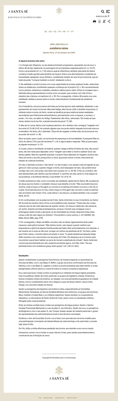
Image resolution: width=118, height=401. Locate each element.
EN (50, 31)
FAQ (40, 398)
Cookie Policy (60, 398)
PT (72, 31)
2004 (39, 17)
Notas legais (48, 398)
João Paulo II (15, 17)
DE (45, 31)
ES (55, 31)
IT (68, 31)
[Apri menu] (107, 11)
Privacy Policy (72, 398)
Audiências (30, 17)
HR (64, 31)
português (101, 17)
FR (59, 31)
